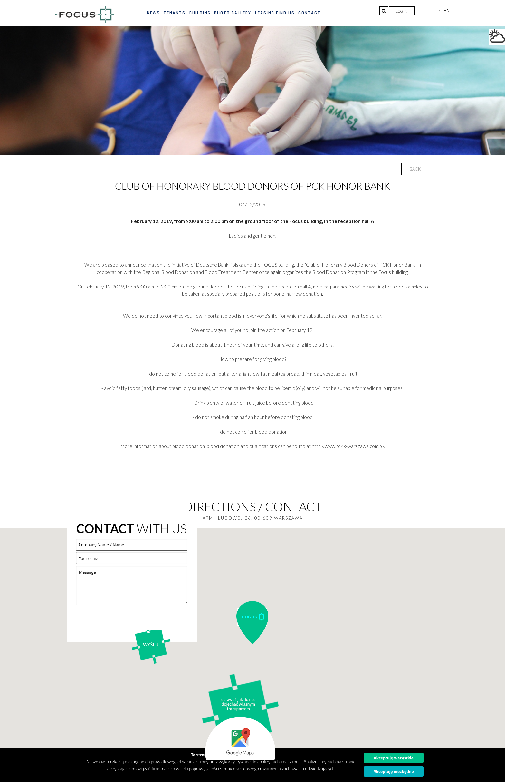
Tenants (175, 13)
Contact (309, 13)
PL (440, 10)
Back (415, 168)
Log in (402, 11)
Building (200, 13)
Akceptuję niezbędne (393, 771)
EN (446, 10)
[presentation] (125, 623)
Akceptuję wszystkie (394, 757)
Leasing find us (275, 13)
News (153, 13)
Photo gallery (232, 13)
